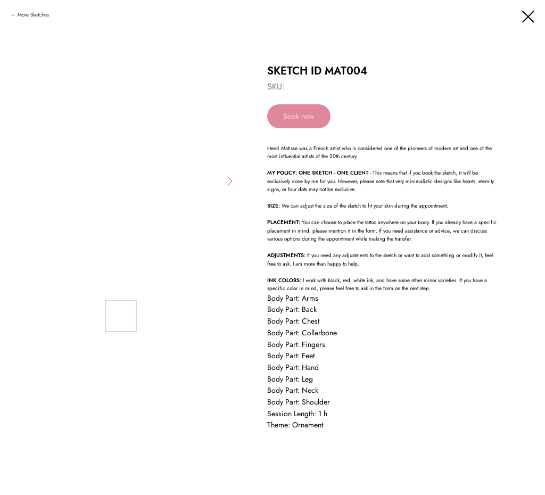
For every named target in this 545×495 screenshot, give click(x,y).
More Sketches (33, 15)
